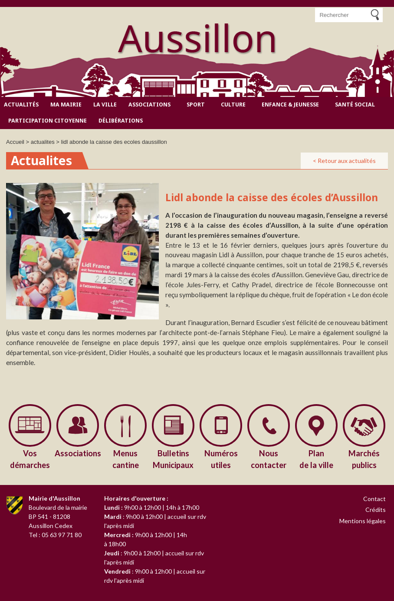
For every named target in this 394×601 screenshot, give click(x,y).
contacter (268, 459)
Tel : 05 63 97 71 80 (55, 534)
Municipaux (173, 459)
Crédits (375, 509)
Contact (374, 498)
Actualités (21, 104)
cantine (125, 459)
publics (364, 459)
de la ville (316, 459)
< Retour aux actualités (344, 160)
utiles (221, 459)
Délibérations (120, 120)
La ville (105, 104)
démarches (30, 459)
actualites (43, 142)
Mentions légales (362, 521)
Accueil (15, 142)
